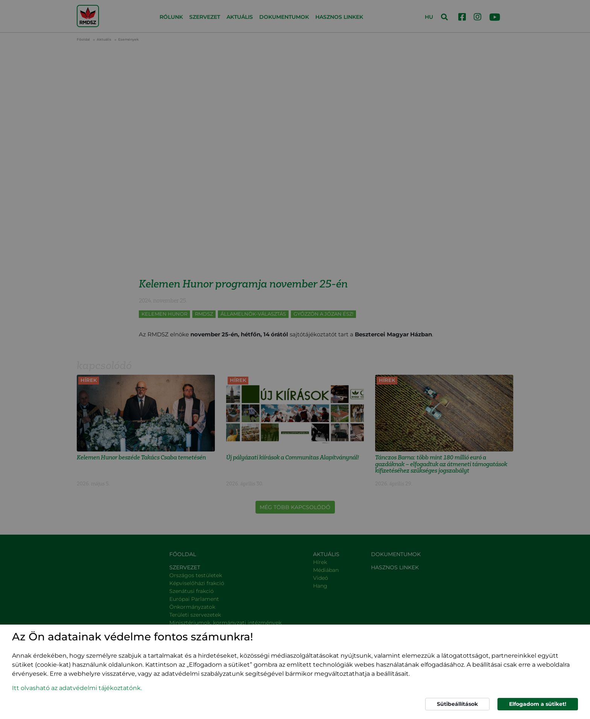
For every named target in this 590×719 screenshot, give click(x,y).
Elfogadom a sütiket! (537, 704)
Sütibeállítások (457, 704)
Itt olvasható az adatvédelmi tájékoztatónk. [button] (77, 688)
